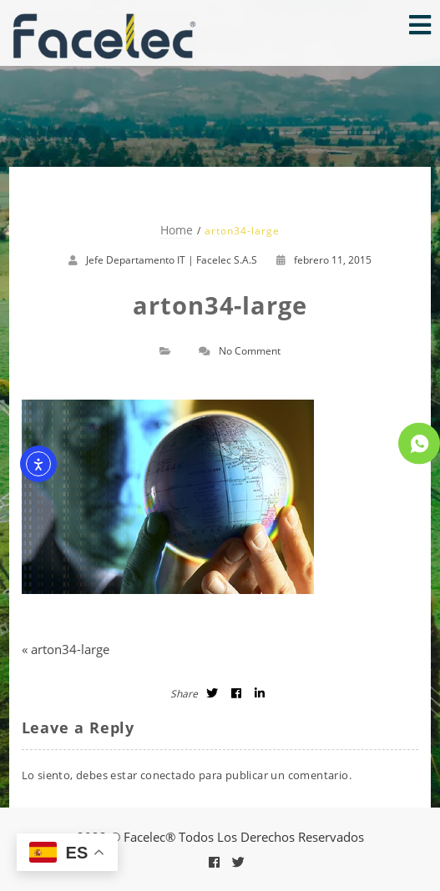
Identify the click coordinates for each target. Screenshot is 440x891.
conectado (168, 775)
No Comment (250, 351)
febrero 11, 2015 (324, 260)
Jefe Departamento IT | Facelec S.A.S (171, 260)
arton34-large (70, 649)
